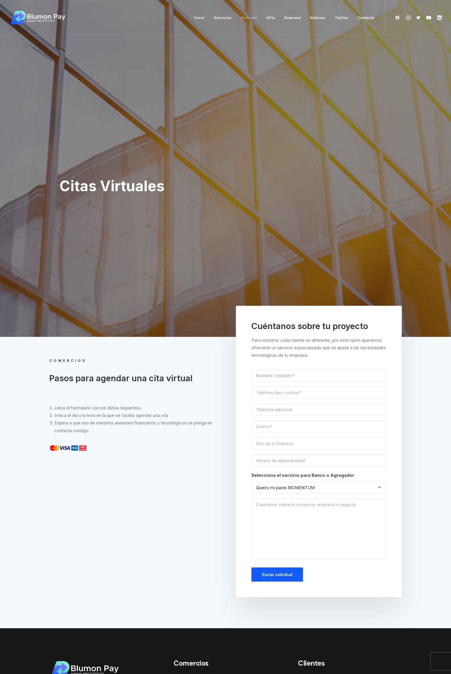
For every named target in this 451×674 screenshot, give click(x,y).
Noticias (317, 17)
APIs (270, 17)
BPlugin (181, 505)
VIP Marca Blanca (190, 573)
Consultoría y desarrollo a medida (207, 585)
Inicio (199, 17)
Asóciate (249, 17)
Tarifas (341, 17)
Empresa (292, 17)
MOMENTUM (186, 560)
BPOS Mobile (186, 454)
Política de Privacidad (319, 496)
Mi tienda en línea (191, 492)
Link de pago (186, 480)
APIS (178, 467)
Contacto (365, 17)
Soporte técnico (314, 454)
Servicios (223, 17)
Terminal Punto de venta (198, 518)
